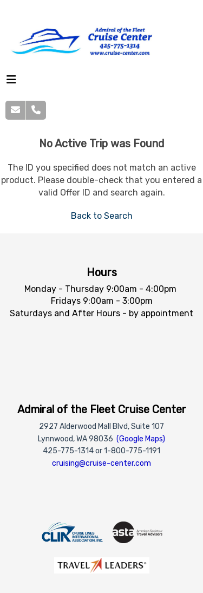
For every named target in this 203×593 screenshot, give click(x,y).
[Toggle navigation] (11, 82)
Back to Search (102, 216)
